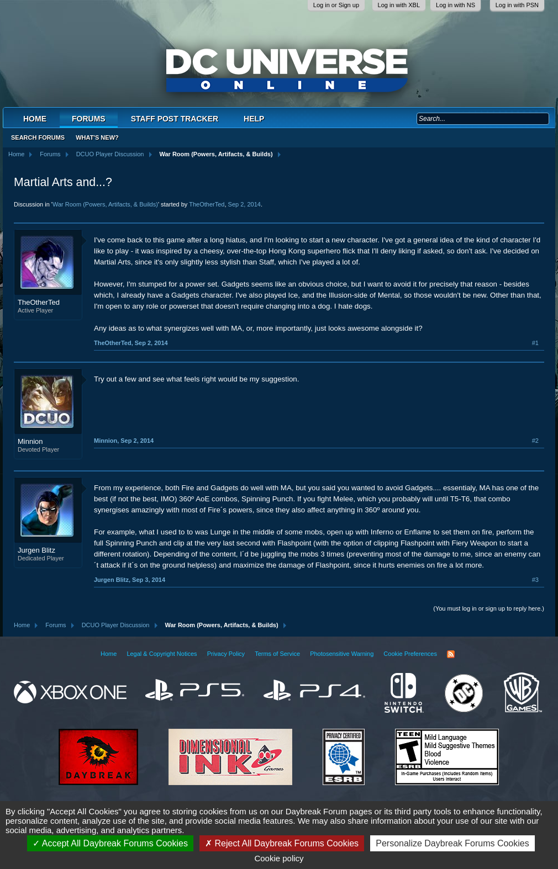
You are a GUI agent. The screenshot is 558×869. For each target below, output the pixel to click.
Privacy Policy (226, 653)
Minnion (30, 441)
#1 (535, 343)
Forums (89, 118)
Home (34, 118)
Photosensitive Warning (341, 653)
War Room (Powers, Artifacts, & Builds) (105, 204)
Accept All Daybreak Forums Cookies (110, 843)
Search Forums (38, 137)
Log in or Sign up (336, 5)
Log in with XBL (399, 5)
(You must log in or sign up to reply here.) (488, 608)
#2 (535, 440)
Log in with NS (455, 5)
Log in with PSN (517, 5)
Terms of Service (277, 653)
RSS (451, 654)
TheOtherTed (206, 204)
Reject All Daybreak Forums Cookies (282, 843)
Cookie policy (278, 858)
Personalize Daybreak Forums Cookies (452, 843)
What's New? (97, 137)
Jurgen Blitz (36, 550)
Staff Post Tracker (174, 118)
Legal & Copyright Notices (162, 653)
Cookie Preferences (410, 653)
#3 (535, 579)
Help (254, 118)
